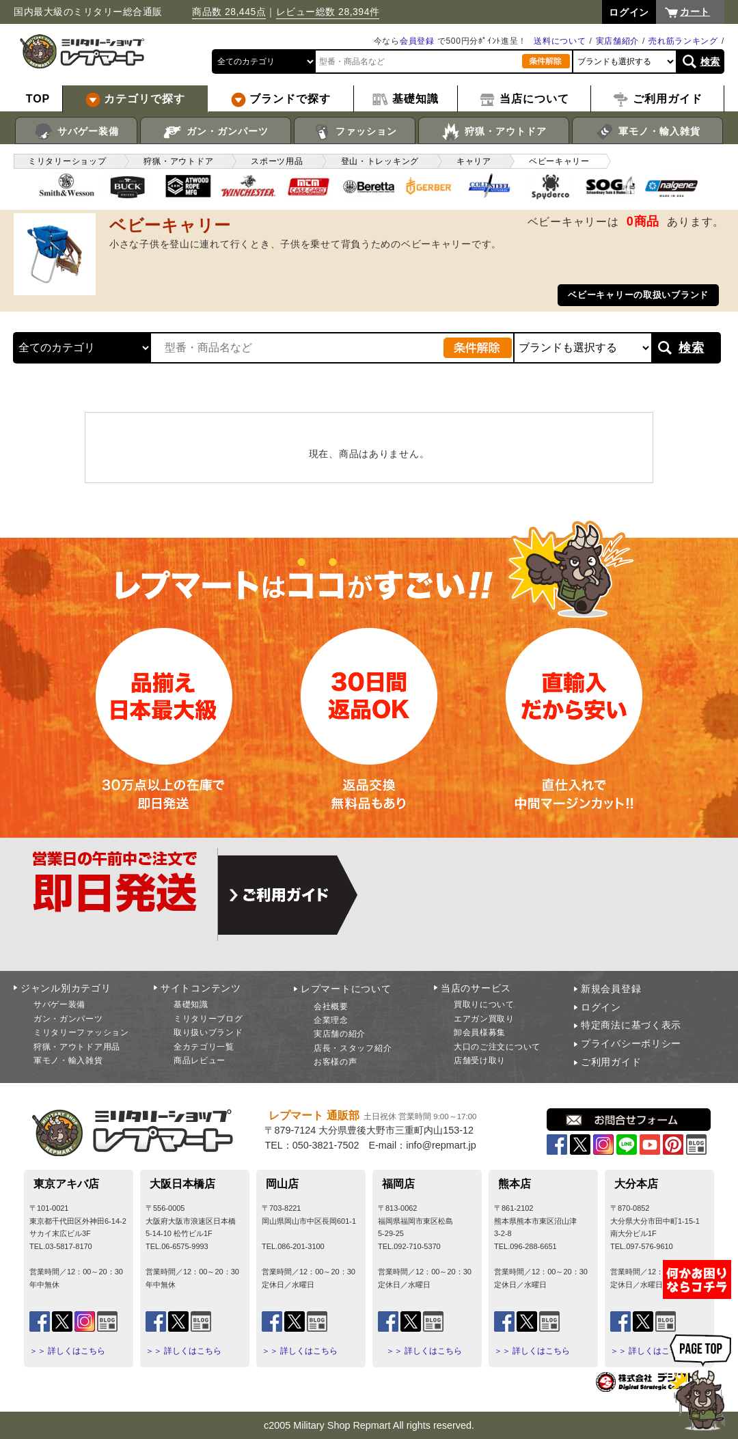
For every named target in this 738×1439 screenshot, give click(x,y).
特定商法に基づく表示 (631, 1024)
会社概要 (331, 1006)
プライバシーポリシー (631, 1043)
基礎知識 (191, 1004)
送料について (560, 41)
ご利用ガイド (611, 1061)
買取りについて (484, 1004)
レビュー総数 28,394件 (328, 11)
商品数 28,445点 (229, 11)
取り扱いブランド (208, 1032)
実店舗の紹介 (340, 1034)
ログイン (601, 1007)
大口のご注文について (497, 1047)
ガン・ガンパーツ (216, 132)
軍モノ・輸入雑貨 (647, 132)
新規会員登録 (611, 988)
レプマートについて (346, 988)
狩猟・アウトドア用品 (76, 1047)
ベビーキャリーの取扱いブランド (638, 295)
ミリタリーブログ (208, 1019)
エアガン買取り (484, 1019)
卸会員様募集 (480, 1032)
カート (695, 11)
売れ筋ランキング (683, 41)
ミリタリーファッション (81, 1032)
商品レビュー (200, 1060)
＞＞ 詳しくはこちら (67, 1351)
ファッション (355, 132)
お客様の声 (335, 1062)
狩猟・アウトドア (494, 132)
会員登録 (417, 41)
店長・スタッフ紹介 (353, 1048)
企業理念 (331, 1020)
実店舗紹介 (618, 41)
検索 (710, 61)
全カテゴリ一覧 (204, 1047)
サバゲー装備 (76, 132)
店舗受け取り (480, 1060)
